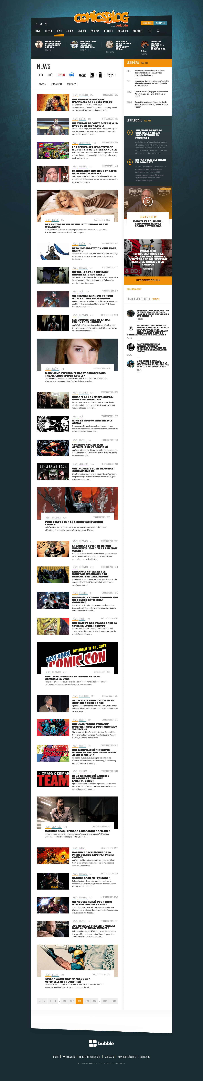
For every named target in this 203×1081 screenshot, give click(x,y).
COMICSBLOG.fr (134, 289)
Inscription (160, 23)
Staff (55, 1063)
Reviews (82, 32)
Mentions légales (127, 1063)
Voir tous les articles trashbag (148, 280)
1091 (114, 1001)
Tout (41, 75)
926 (73, 1001)
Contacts (109, 1063)
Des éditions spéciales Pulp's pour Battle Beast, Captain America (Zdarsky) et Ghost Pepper (147, 104)
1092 (114, 1007)
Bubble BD (145, 1063)
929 (96, 1001)
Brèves (48, 32)
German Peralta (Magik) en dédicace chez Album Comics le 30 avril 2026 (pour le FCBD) (147, 93)
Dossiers (108, 32)
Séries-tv (71, 84)
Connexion (147, 23)
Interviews (122, 32)
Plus (150, 32)
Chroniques (137, 32)
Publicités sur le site (90, 1063)
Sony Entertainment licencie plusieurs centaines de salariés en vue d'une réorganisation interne (146, 72)
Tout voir (144, 63)
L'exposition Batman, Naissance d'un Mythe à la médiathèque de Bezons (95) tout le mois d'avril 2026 (148, 83)
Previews (95, 32)
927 (80, 1001)
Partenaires (69, 1063)
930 (103, 1001)
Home (38, 32)
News (59, 32)
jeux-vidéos (56, 84)
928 (88, 1001)
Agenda (70, 32)
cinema (42, 84)
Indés (50, 75)
